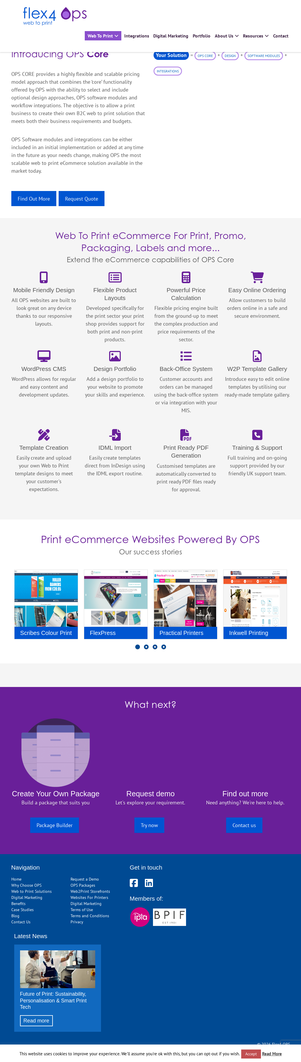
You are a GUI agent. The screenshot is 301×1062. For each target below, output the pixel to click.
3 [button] (155, 650)
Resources (253, 36)
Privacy (77, 921)
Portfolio (201, 36)
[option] (46, 607)
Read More (272, 1053)
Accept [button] (251, 1053)
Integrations (136, 36)
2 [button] (146, 650)
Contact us (244, 825)
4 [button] (164, 650)
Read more (36, 1021)
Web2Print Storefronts (90, 891)
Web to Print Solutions (31, 891)
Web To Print (100, 36)
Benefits (18, 903)
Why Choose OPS (26, 885)
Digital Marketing (170, 36)
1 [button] (137, 650)
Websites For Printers (89, 897)
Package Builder (55, 825)
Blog (15, 915)
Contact (281, 36)
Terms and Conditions (90, 915)
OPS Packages (83, 885)
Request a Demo (85, 879)
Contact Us (20, 921)
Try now (149, 825)
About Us (224, 36)
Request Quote (81, 198)
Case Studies (22, 909)
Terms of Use (82, 909)
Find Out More (34, 198)
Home (16, 879)
